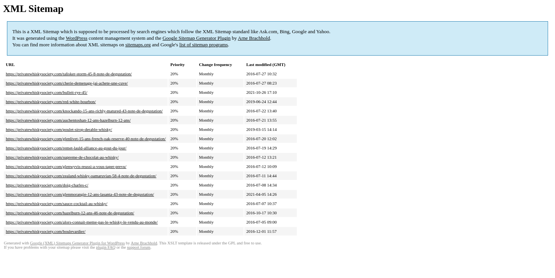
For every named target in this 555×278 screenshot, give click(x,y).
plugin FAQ (105, 247)
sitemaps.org (138, 44)
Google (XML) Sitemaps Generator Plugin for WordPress (77, 243)
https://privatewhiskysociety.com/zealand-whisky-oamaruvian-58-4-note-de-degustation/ (81, 175)
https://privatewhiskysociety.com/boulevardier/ (46, 231)
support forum (138, 247)
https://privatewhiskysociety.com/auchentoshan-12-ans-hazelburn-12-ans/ (68, 120)
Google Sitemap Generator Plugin (197, 38)
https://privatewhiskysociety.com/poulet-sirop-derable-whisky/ (59, 129)
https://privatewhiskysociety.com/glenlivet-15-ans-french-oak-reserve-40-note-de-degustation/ (86, 138)
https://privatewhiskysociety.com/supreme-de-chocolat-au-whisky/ (62, 157)
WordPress (76, 38)
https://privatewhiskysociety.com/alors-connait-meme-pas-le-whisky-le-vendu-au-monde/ (82, 222)
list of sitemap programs (203, 44)
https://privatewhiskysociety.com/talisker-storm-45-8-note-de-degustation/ (69, 73)
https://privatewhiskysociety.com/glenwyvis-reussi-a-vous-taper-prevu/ (66, 166)
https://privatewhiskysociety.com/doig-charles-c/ (47, 185)
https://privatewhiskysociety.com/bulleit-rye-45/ (46, 92)
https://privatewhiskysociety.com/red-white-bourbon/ (51, 101)
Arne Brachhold (254, 38)
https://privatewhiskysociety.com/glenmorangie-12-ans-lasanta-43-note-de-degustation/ (80, 194)
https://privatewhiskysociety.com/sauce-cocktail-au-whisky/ (57, 203)
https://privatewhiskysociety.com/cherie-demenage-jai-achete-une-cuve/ (67, 83)
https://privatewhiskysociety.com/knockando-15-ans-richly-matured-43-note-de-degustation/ (84, 110)
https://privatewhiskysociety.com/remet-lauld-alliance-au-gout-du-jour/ (66, 148)
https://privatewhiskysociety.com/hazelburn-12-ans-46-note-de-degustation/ (70, 212)
